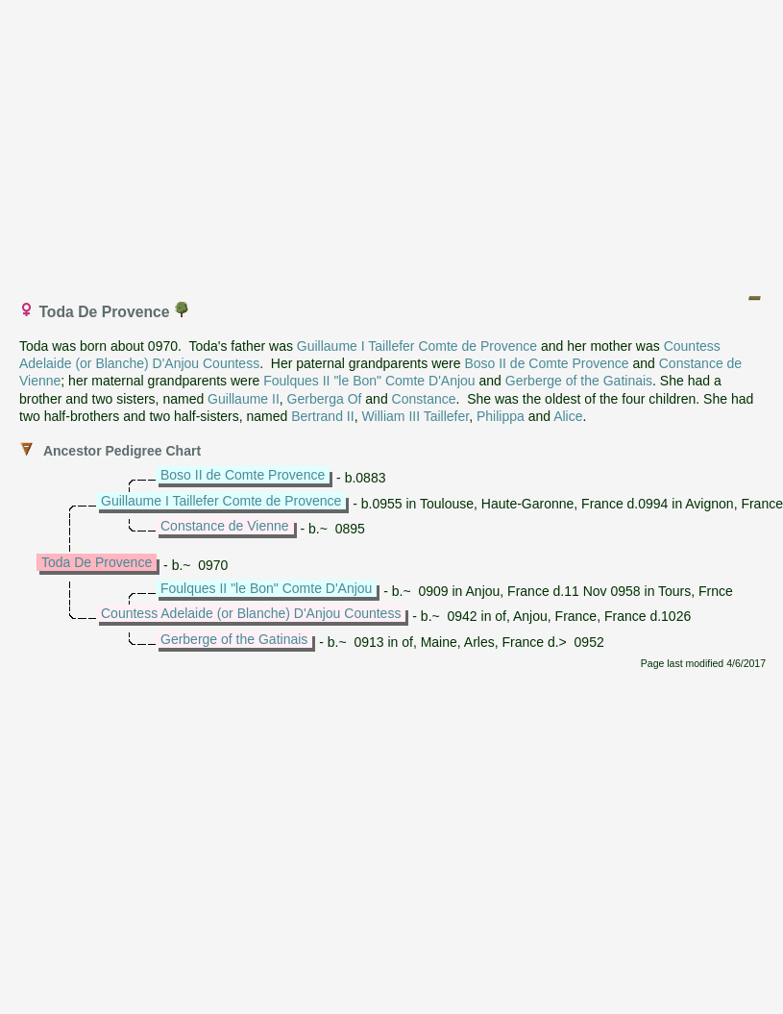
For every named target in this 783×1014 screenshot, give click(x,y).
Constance (424, 399)
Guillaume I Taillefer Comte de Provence (417, 346)
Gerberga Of (324, 399)
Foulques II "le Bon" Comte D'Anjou (369, 380)
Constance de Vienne (224, 525)
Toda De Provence (96, 562)
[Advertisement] (392, 142)
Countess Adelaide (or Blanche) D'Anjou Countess (251, 613)
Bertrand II (322, 416)
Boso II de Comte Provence (546, 363)
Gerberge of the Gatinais (578, 380)
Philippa (501, 416)
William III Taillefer (415, 416)
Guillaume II (244, 399)
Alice (567, 416)
